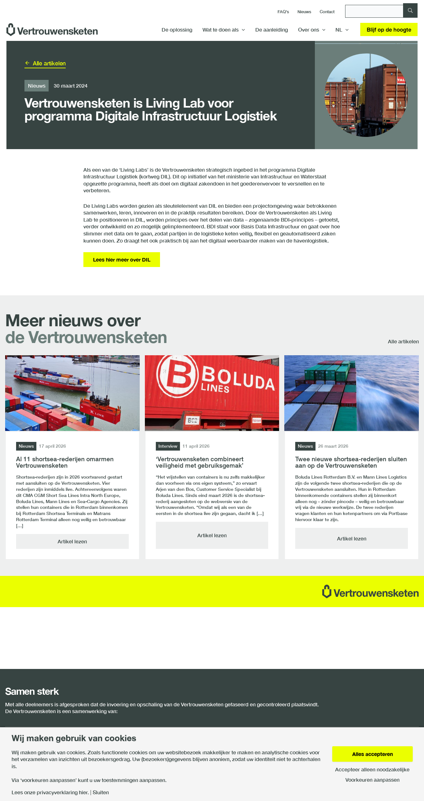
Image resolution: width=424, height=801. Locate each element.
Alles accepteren (372, 754)
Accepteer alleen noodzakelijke (372, 769)
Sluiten (101, 792)
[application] (242, 29)
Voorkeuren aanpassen (372, 779)
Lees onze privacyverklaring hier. (50, 792)
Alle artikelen (49, 63)
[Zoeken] (381, 11)
